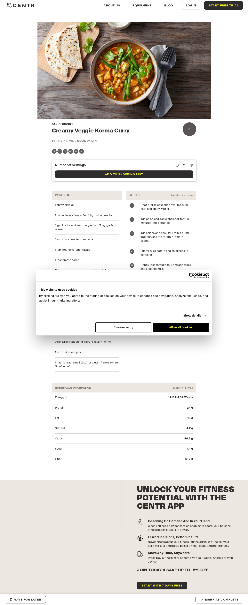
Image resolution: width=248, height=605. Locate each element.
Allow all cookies (181, 327)
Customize (123, 327)
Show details (192, 315)
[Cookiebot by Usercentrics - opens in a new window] (192, 275)
